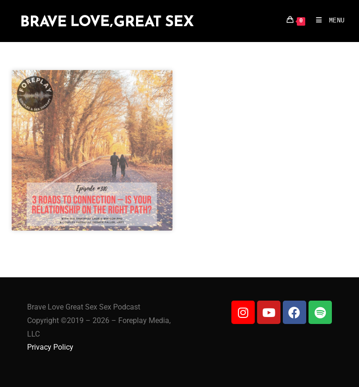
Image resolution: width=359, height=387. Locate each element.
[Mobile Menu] (327, 21)
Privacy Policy (50, 347)
